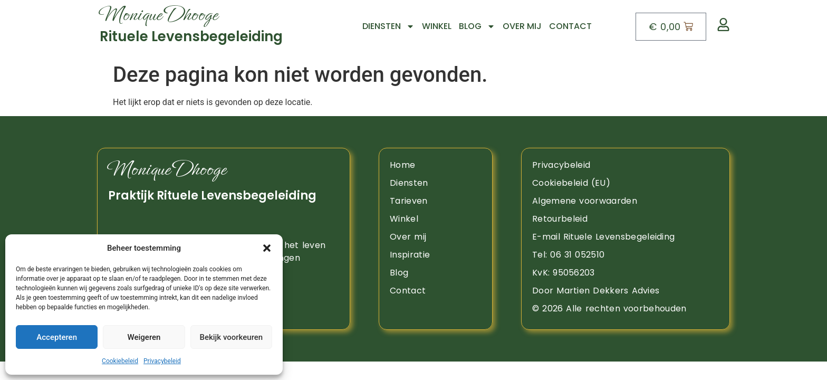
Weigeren (144, 337)
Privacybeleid (162, 361)
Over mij (522, 26)
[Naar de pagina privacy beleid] (625, 165)
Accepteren (56, 337)
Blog (477, 26)
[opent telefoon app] (625, 255)
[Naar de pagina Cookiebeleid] (625, 183)
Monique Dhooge (167, 169)
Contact (570, 26)
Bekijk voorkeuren (231, 337)
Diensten (388, 26)
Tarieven (409, 201)
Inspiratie (410, 255)
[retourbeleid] (625, 219)
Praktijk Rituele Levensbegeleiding (212, 195)
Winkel (436, 26)
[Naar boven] (208, 26)
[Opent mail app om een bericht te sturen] (625, 237)
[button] (267, 248)
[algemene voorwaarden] (625, 201)
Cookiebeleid (120, 361)
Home (402, 165)
